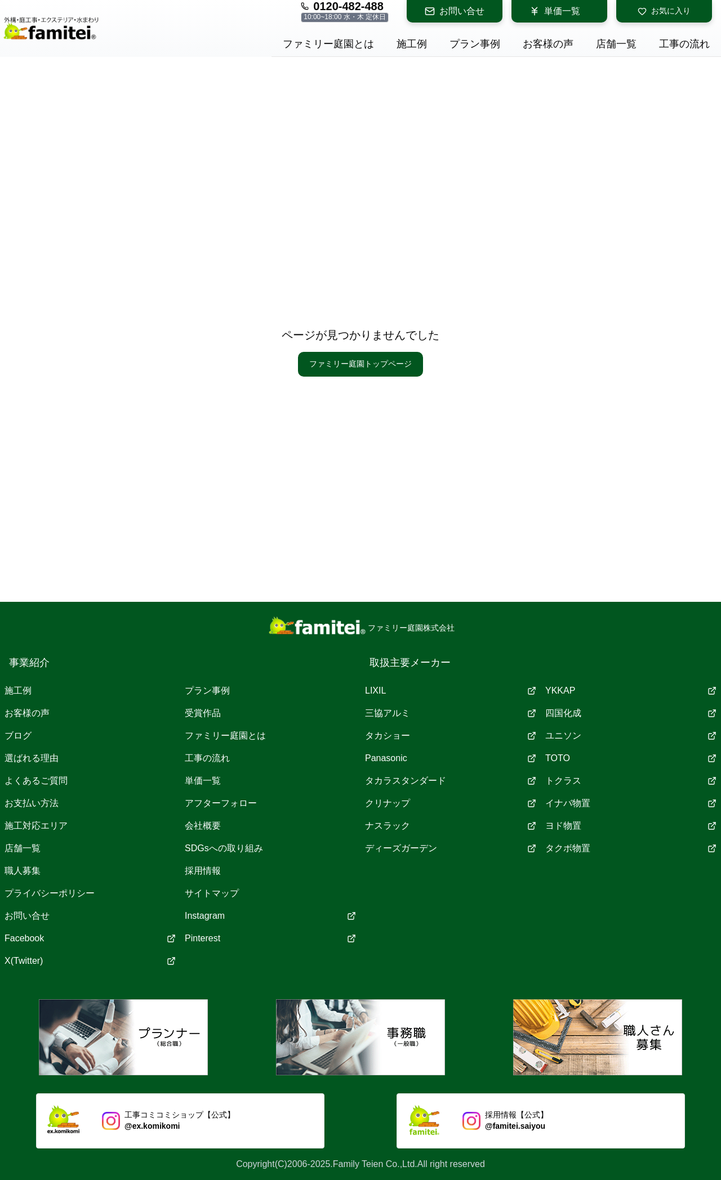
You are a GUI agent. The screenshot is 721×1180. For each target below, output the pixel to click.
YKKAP (630, 690)
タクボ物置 (630, 848)
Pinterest (270, 938)
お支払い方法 (32, 803)
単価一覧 (554, 11)
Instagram (270, 915)
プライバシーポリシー (50, 893)
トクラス (630, 780)
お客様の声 (27, 713)
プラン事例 (207, 690)
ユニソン (630, 735)
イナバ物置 (630, 803)
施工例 (18, 690)
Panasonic (450, 758)
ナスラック (450, 825)
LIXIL (450, 690)
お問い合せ (454, 11)
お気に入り (664, 11)
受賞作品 (203, 713)
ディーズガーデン (450, 848)
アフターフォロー (221, 803)
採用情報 (203, 870)
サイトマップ (212, 893)
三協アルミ (450, 713)
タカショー (450, 735)
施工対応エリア (36, 825)
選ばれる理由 (32, 758)
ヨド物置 (630, 825)
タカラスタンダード (450, 780)
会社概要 (203, 825)
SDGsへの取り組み (224, 848)
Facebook (90, 938)
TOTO (630, 758)
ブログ (18, 735)
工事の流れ (207, 758)
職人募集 (23, 870)
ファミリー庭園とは (225, 735)
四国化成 (630, 713)
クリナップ (450, 803)
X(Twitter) (90, 961)
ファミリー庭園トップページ (360, 363)
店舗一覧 (23, 848)
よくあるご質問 (36, 780)
